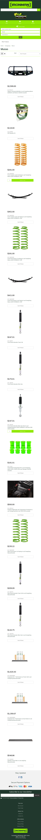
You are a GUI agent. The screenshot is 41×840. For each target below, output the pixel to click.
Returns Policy (20, 826)
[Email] (17, 795)
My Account (20, 805)
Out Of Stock (20, 96)
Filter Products (5, 41)
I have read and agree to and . (12, 798)
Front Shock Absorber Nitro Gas (15, 384)
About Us (20, 813)
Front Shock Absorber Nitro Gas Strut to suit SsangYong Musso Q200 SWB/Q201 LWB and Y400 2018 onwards (20, 427)
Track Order (20, 808)
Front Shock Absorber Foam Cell (15, 342)
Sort (15, 53)
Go (20, 37)
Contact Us (20, 816)
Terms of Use (21, 821)
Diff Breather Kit (11, 133)
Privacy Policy (20, 823)
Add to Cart (22, 180)
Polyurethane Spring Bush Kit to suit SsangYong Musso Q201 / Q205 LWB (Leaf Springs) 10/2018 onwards (19, 469)
